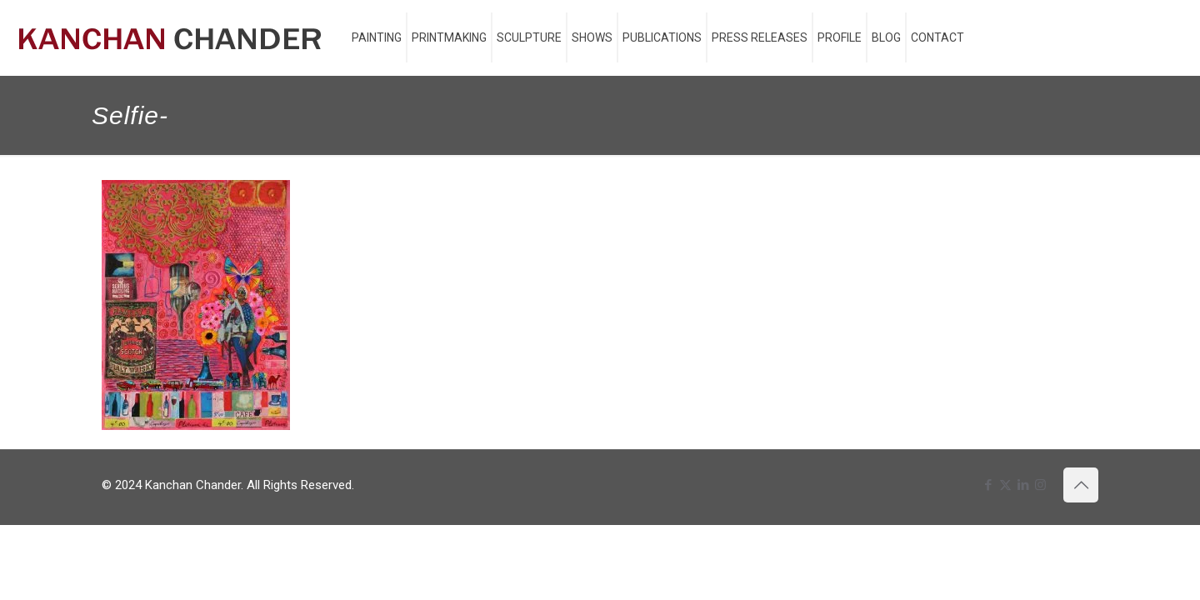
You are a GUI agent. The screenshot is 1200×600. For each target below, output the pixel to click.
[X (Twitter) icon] (1005, 485)
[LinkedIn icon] (1023, 485)
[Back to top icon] (1080, 485)
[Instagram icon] (1040, 485)
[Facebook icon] (988, 485)
